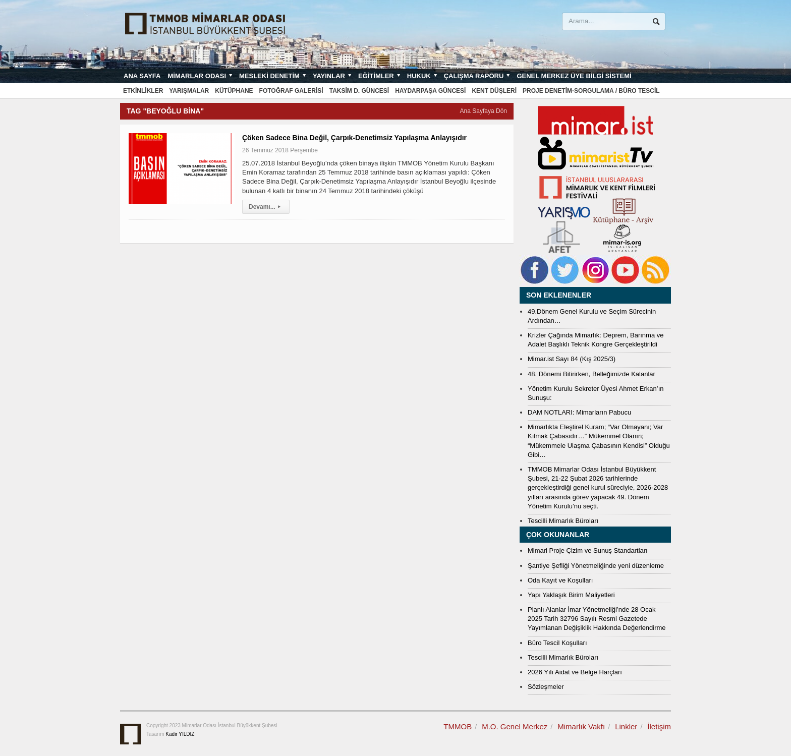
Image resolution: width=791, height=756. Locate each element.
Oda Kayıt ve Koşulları (560, 580)
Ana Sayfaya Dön (483, 110)
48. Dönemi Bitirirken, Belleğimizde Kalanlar (591, 374)
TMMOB (457, 726)
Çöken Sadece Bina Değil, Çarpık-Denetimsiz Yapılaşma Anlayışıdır (354, 138)
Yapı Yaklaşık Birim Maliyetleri (571, 595)
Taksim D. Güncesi (359, 90)
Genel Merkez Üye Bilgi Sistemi (574, 76)
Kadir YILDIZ (179, 734)
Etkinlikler (143, 90)
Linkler (626, 726)
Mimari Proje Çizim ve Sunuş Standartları (588, 550)
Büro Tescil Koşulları (557, 643)
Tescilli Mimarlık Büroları (563, 521)
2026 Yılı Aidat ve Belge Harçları (575, 672)
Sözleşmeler (546, 686)
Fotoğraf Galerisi (291, 90)
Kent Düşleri (494, 90)
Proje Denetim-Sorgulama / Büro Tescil (591, 90)
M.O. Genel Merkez (514, 726)
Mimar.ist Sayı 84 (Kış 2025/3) (571, 359)
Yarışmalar (189, 90)
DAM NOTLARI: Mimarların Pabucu (579, 412)
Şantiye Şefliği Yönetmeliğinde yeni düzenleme (596, 565)
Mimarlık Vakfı (581, 726)
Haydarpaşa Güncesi (430, 90)
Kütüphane (234, 90)
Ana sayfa (142, 76)
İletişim (659, 726)
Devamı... (266, 206)
